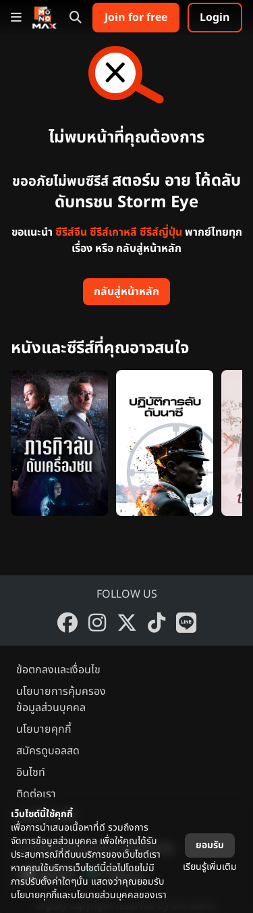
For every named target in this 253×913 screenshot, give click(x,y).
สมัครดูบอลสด (48, 751)
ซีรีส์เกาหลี (113, 232)
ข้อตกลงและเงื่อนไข (58, 670)
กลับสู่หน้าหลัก (126, 292)
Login (215, 17)
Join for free (136, 17)
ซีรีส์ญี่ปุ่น (161, 232)
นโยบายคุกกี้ (44, 729)
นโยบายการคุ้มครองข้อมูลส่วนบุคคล (61, 699)
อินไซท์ (30, 772)
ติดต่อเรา (36, 794)
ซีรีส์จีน (71, 232)
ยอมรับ (210, 845)
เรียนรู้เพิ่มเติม (210, 867)
